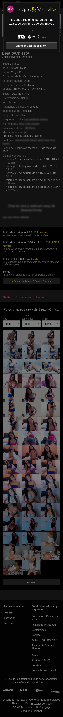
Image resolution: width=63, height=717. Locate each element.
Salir (31, 30)
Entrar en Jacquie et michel (31, 45)
